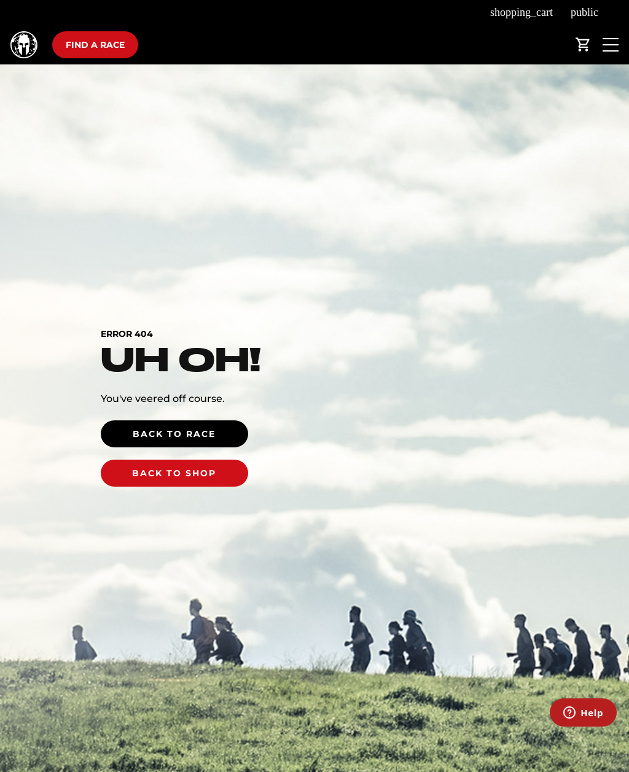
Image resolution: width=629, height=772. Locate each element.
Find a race (95, 44)
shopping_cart (521, 12)
